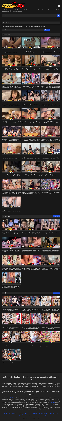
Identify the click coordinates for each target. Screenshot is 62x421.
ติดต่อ (38, 415)
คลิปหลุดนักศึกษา (54, 413)
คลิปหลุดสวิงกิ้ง (12, 413)
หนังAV (20, 413)
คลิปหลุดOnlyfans (43, 413)
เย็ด (58, 401)
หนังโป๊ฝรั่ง (34, 413)
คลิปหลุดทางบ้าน (30, 415)
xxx (48, 405)
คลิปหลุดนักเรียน (20, 415)
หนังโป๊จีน (27, 413)
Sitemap (44, 415)
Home (5, 413)
